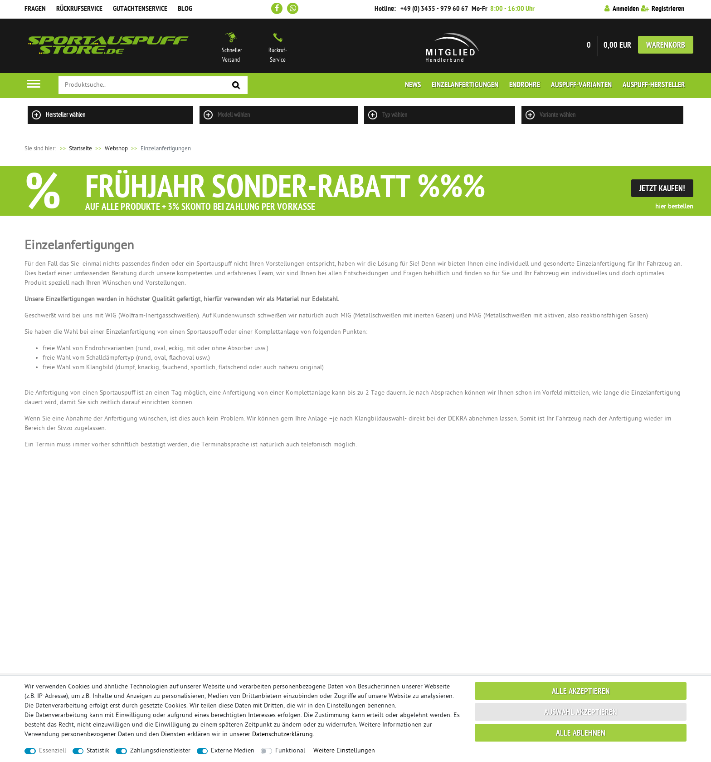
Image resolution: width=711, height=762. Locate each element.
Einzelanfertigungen (465, 85)
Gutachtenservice (140, 9)
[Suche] (236, 85)
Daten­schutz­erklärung (282, 734)
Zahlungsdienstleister (160, 751)
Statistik (98, 751)
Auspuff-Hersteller (654, 85)
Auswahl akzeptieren (580, 713)
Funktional (290, 751)
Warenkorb (665, 45)
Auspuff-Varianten (581, 85)
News (413, 85)
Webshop (116, 149)
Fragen (35, 9)
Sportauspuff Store (108, 45)
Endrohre (524, 85)
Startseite (74, 149)
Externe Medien (232, 751)
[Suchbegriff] (153, 85)
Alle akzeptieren (581, 692)
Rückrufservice (79, 9)
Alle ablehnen (580, 733)
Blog (185, 9)
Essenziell (52, 751)
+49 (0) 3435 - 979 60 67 (434, 9)
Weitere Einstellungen (344, 751)
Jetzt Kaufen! (662, 189)
